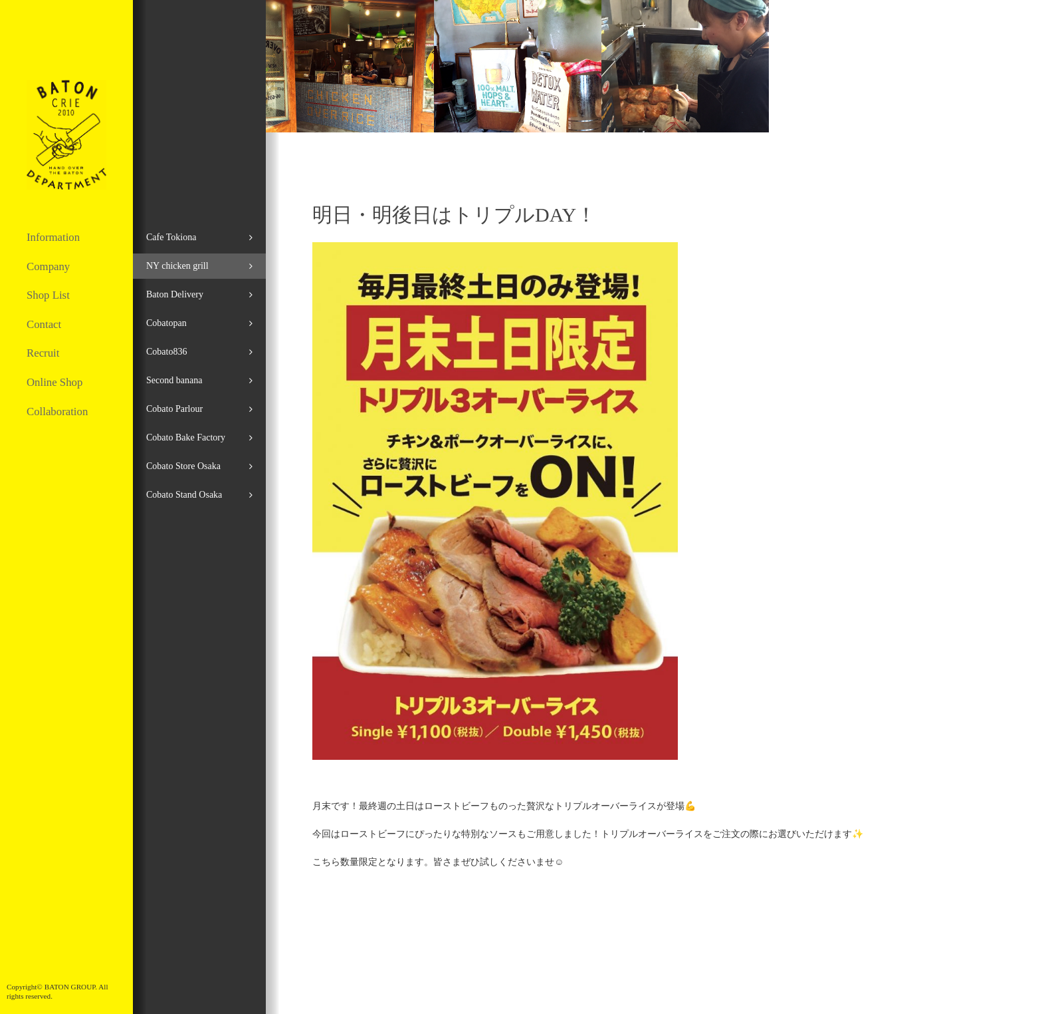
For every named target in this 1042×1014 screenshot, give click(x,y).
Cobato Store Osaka (183, 466)
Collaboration (57, 411)
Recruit (43, 353)
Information (53, 237)
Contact (44, 324)
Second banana (174, 380)
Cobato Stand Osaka (184, 495)
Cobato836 (166, 352)
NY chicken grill (177, 266)
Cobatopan (166, 323)
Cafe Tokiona (171, 237)
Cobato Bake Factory (185, 437)
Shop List (48, 295)
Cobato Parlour (174, 409)
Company (48, 266)
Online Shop (54, 382)
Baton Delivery (174, 294)
